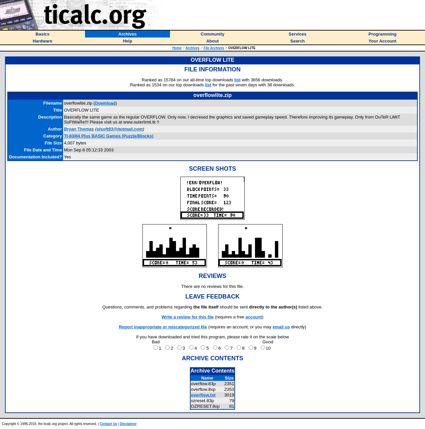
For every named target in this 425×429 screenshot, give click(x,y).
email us (281, 326)
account (253, 316)
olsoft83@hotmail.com (120, 129)
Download (105, 103)
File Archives (214, 48)
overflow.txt (203, 394)
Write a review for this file (188, 316)
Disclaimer (128, 424)
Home (177, 48)
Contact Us (108, 424)
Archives (193, 48)
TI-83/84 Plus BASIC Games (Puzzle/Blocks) (108, 135)
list (237, 79)
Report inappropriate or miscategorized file (163, 326)
